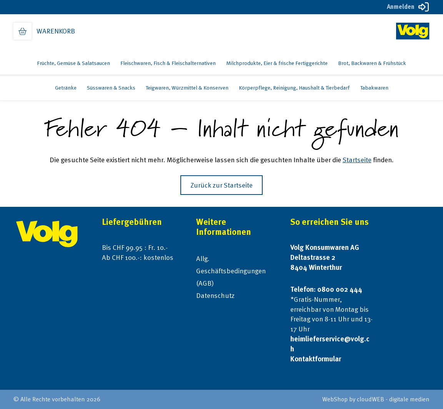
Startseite (357, 159)
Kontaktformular (315, 358)
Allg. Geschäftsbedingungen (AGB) (231, 271)
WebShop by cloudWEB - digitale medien (376, 399)
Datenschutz (215, 295)
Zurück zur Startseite (221, 185)
